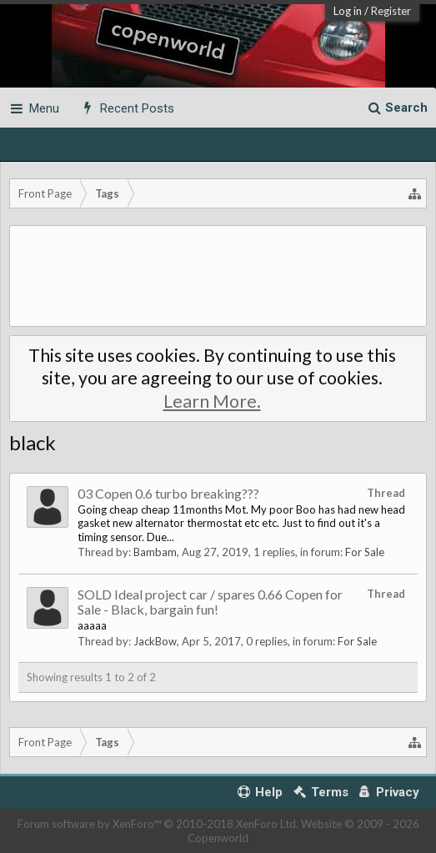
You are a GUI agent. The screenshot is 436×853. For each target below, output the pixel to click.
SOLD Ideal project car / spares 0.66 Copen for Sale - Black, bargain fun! (210, 601)
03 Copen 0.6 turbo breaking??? (168, 493)
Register (391, 11)
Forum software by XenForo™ (158, 823)
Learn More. (212, 401)
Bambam (155, 552)
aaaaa (92, 625)
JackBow (155, 641)
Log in (347, 11)
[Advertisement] (218, 276)
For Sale (364, 552)
